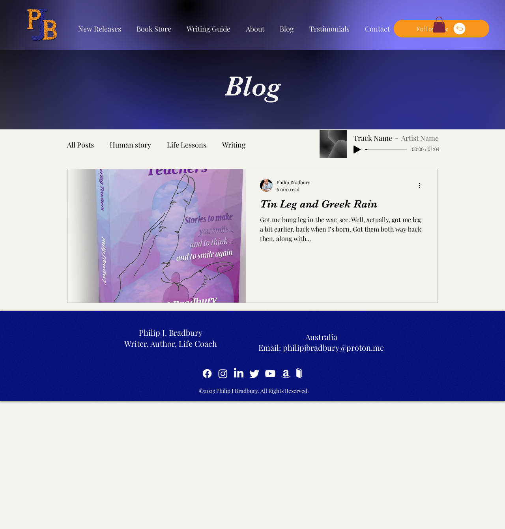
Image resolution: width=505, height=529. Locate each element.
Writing (234, 145)
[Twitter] (254, 373)
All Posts (80, 145)
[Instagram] (223, 373)
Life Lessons (186, 145)
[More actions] (422, 185)
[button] (439, 25)
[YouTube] (270, 373)
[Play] (357, 149)
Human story (130, 145)
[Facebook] (207, 373)
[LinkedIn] (239, 373)
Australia (321, 336)
